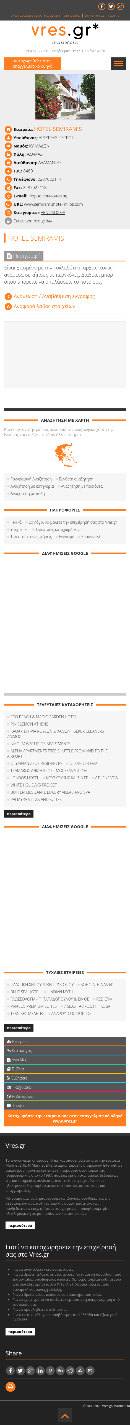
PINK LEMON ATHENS (29, 724)
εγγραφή (53, 15)
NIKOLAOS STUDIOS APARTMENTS (40, 743)
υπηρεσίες (72, 15)
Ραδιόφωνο (20, 1096)
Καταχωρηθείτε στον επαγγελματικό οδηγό (32, 63)
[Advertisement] (65, 355)
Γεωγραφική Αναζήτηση (31, 479)
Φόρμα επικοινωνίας (47, 196)
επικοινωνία (94, 15)
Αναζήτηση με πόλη (28, 493)
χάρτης (113, 15)
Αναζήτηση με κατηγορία (32, 486)
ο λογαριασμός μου (26, 15)
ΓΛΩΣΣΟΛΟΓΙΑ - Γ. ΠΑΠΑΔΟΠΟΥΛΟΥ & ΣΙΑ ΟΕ (50, 999)
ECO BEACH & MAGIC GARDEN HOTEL (44, 716)
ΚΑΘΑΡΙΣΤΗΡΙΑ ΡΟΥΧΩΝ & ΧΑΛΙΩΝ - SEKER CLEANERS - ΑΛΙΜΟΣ (56, 734)
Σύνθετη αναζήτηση (76, 479)
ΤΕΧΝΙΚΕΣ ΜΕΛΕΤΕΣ (27, 1013)
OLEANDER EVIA (83, 763)
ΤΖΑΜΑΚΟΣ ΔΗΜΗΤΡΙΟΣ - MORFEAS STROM (49, 770)
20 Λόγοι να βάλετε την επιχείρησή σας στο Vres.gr (73, 522)
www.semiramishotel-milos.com (53, 204)
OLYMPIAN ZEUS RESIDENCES (36, 763)
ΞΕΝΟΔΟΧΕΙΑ (53, 212)
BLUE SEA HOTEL (25, 991)
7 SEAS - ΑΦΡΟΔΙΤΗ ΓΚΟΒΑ (87, 1006)
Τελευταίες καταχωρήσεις (57, 529)
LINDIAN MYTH (60, 991)
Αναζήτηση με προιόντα (82, 486)
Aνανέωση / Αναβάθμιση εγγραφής (54, 296)
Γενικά (16, 522)
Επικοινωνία (92, 536)
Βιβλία (15, 1069)
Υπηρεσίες (19, 529)
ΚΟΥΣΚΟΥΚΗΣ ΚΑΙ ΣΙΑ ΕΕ (67, 777)
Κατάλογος (19, 1050)
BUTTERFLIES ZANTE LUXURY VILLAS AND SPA (50, 792)
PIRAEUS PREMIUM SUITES (34, 1006)
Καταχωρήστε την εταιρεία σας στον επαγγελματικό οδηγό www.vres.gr (65, 1118)
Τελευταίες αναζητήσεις (31, 536)
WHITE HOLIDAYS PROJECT (34, 785)
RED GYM (104, 999)
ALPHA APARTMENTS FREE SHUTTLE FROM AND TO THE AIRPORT (57, 753)
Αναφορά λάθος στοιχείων (44, 306)
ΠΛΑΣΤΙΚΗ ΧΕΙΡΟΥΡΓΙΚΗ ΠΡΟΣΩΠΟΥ (42, 984)
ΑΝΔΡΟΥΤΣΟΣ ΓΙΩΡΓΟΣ (71, 1013)
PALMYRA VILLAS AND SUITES (36, 799)
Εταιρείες (18, 1041)
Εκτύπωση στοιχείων (33, 220)
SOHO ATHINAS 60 (97, 984)
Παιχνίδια (19, 1087)
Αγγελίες (17, 1059)
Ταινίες (16, 1105)
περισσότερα (19, 813)
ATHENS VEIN (106, 777)
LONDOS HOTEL (25, 777)
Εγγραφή (66, 536)
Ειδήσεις (17, 1078)
